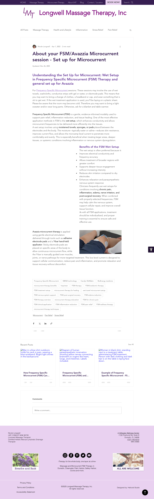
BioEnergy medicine (105, 281)
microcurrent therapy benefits (45, 286)
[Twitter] (83, 455)
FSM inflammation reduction (66, 304)
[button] (37, 2)
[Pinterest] (77, 455)
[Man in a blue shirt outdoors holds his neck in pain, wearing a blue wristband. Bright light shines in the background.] (38, 358)
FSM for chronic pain (91, 300)
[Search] (128, 2)
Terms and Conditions (25, 487)
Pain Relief (112, 30)
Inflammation (82, 30)
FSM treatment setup (42, 290)
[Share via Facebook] (33, 323)
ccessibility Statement (26, 492)
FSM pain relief (86, 304)
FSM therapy (76, 286)
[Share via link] (51, 323)
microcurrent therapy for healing (66, 290)
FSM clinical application (43, 304)
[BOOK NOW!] (113, 2)
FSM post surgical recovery (70, 295)
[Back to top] (145, 492)
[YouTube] (89, 455)
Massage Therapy (41, 30)
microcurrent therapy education (67, 300)
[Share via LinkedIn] (45, 323)
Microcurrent (38, 315)
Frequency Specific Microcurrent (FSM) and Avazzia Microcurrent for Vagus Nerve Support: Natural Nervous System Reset (75, 374)
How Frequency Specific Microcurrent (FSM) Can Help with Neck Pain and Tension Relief (35, 374)
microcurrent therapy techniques (46, 309)
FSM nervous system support (45, 295)
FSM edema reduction (92, 295)
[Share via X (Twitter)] (39, 323)
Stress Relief (97, 30)
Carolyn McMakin (87, 281)
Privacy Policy (25, 483)
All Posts (24, 30)
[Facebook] (71, 455)
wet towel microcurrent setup (94, 290)
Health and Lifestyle (62, 30)
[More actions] (120, 46)
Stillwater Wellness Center (129, 433)
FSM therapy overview (42, 300)
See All (131, 344)
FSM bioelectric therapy (95, 286)
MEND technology (70, 281)
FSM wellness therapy (104, 304)
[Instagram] (65, 455)
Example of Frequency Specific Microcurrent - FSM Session (115, 374)
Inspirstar (64, 286)
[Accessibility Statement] (151, 250)
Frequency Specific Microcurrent (46, 281)
